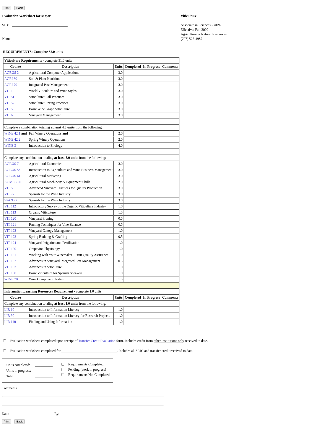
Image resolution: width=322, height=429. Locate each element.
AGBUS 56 (12, 170)
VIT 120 (10, 218)
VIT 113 (10, 212)
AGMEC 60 (12, 182)
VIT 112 (10, 206)
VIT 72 (9, 194)
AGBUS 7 (11, 164)
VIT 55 (9, 109)
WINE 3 (10, 145)
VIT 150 (10, 273)
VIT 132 (10, 261)
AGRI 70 (10, 85)
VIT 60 (9, 115)
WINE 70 (11, 279)
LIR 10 (9, 309)
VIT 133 (10, 267)
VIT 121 (10, 224)
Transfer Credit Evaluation (96, 341)
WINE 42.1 (12, 133)
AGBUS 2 (11, 72)
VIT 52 (9, 103)
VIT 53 (9, 188)
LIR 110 (10, 322)
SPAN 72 (10, 200)
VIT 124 (10, 243)
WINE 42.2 (12, 139)
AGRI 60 (10, 79)
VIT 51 (9, 97)
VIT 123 (10, 236)
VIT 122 (10, 230)
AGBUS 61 (12, 176)
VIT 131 (10, 255)
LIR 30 (9, 315)
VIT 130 (10, 249)
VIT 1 (8, 91)
